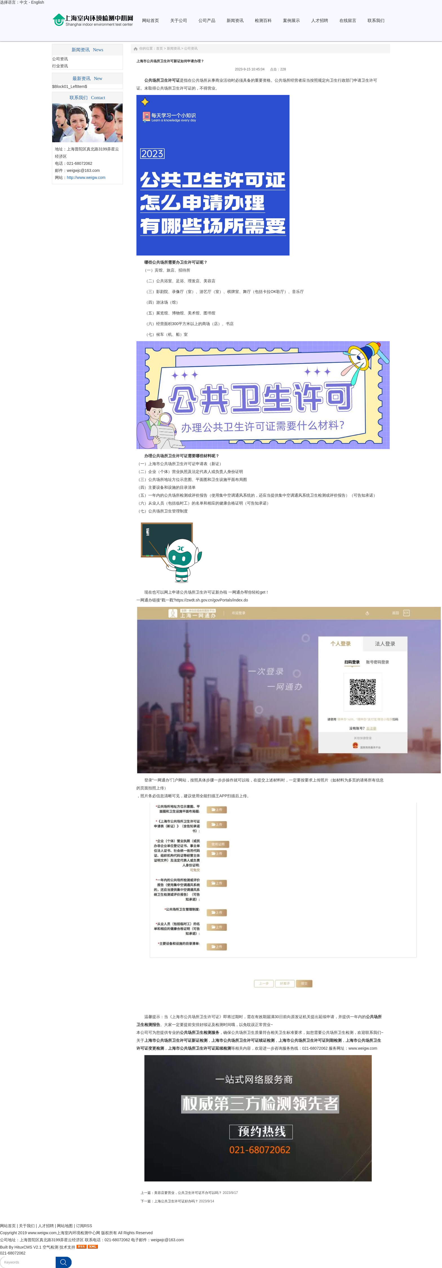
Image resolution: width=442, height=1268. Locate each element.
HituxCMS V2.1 (27, 1247)
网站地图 (65, 1225)
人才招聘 (46, 1225)
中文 (24, 2)
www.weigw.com (362, 1048)
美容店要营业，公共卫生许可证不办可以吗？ (188, 1193)
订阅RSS (84, 1225)
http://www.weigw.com (86, 177)
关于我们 (27, 1225)
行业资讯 (60, 66)
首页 (159, 48)
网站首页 (8, 1225)
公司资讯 (60, 59)
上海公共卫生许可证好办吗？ (176, 1201)
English (37, 2)
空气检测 (50, 1247)
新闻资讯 (173, 48)
